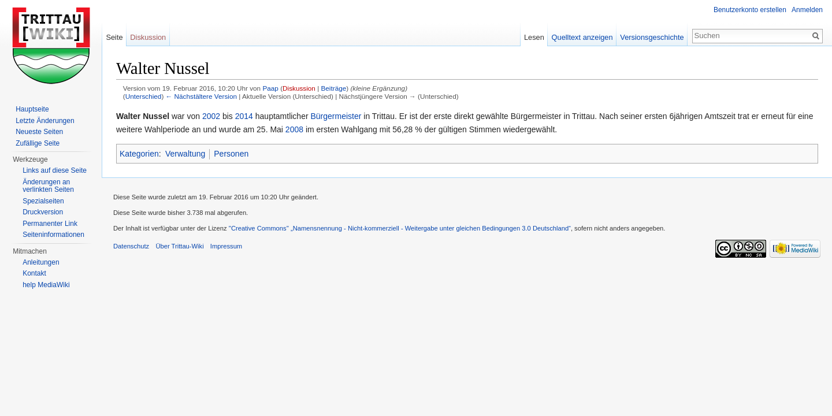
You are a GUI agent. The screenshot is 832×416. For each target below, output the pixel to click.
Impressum (226, 246)
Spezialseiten (43, 201)
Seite (114, 37)
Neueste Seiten (39, 132)
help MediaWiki (46, 285)
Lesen (534, 37)
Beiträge (333, 88)
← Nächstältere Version (201, 96)
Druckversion (43, 212)
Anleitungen (41, 262)
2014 (244, 116)
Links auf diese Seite (55, 170)
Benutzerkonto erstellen (750, 10)
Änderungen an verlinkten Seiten (48, 186)
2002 (211, 116)
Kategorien (139, 153)
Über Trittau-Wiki (179, 246)
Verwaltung (185, 153)
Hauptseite (32, 109)
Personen (231, 153)
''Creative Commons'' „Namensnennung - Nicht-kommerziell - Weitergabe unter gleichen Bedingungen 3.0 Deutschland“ (400, 228)
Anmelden (807, 10)
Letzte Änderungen (45, 121)
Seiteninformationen (53, 235)
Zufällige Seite (38, 143)
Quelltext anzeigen (582, 37)
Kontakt (34, 273)
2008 (294, 129)
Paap (270, 88)
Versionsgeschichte (652, 37)
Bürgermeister (336, 116)
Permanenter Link (50, 224)
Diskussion (299, 88)
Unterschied (143, 96)
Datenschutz (131, 246)
